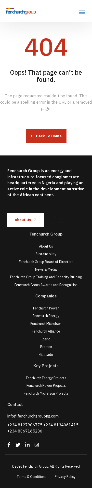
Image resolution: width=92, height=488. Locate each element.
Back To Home (46, 136)
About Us (25, 219)
